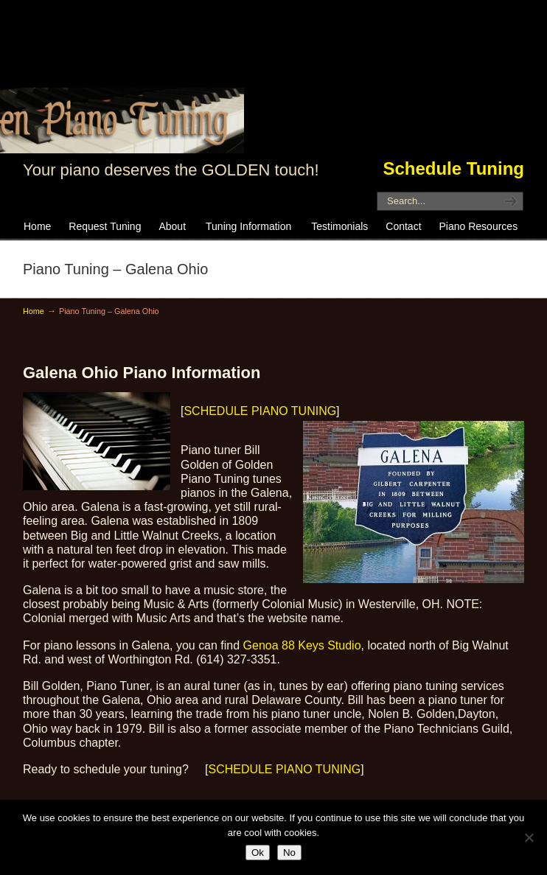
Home (33, 311)
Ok (257, 852)
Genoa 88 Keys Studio (302, 645)
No (289, 852)
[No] (528, 837)
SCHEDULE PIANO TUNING (260, 411)
